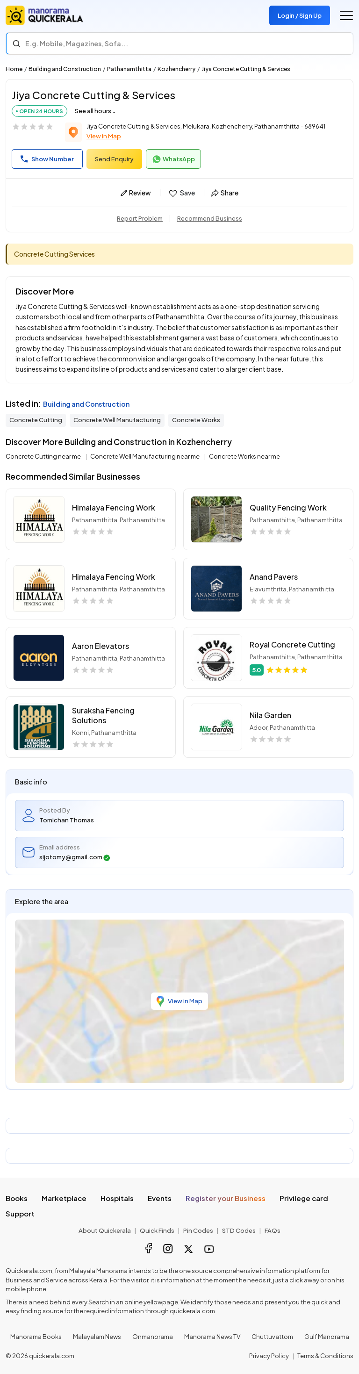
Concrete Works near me (244, 456)
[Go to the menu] (346, 15)
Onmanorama (152, 1336)
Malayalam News (97, 1336)
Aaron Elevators (100, 646)
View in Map (103, 136)
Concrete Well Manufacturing (117, 420)
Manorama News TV (212, 1336)
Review (136, 192)
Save (181, 193)
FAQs (272, 1230)
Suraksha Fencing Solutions (103, 715)
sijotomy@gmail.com (74, 857)
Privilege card (304, 1198)
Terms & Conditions (325, 1356)
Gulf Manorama (326, 1336)
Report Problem (140, 218)
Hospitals (117, 1198)
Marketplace (64, 1198)
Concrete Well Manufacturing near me (145, 456)
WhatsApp (173, 159)
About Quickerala (105, 1230)
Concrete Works (196, 420)
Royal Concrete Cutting (292, 644)
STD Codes (239, 1230)
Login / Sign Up (300, 15)
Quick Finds (157, 1230)
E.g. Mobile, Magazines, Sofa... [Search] (76, 43)
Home (14, 68)
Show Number (47, 159)
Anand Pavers (274, 577)
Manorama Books (36, 1336)
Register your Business (226, 1198)
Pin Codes (198, 1230)
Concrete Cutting (35, 420)
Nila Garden (270, 715)
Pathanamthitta (129, 68)
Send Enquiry (114, 159)
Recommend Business (209, 218)
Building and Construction (65, 68)
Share (224, 192)
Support (20, 1213)
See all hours (93, 111)
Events (160, 1198)
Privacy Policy (269, 1356)
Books (17, 1198)
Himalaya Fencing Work (113, 507)
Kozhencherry (176, 68)
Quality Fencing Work (288, 507)
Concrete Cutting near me (44, 456)
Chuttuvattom (272, 1336)
